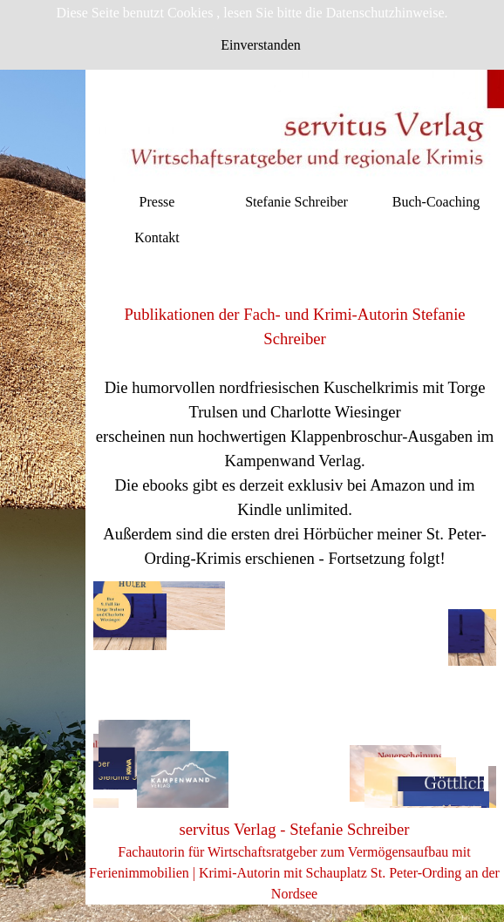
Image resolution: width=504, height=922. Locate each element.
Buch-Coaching (436, 201)
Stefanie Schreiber (296, 201)
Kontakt (157, 237)
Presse (157, 201)
